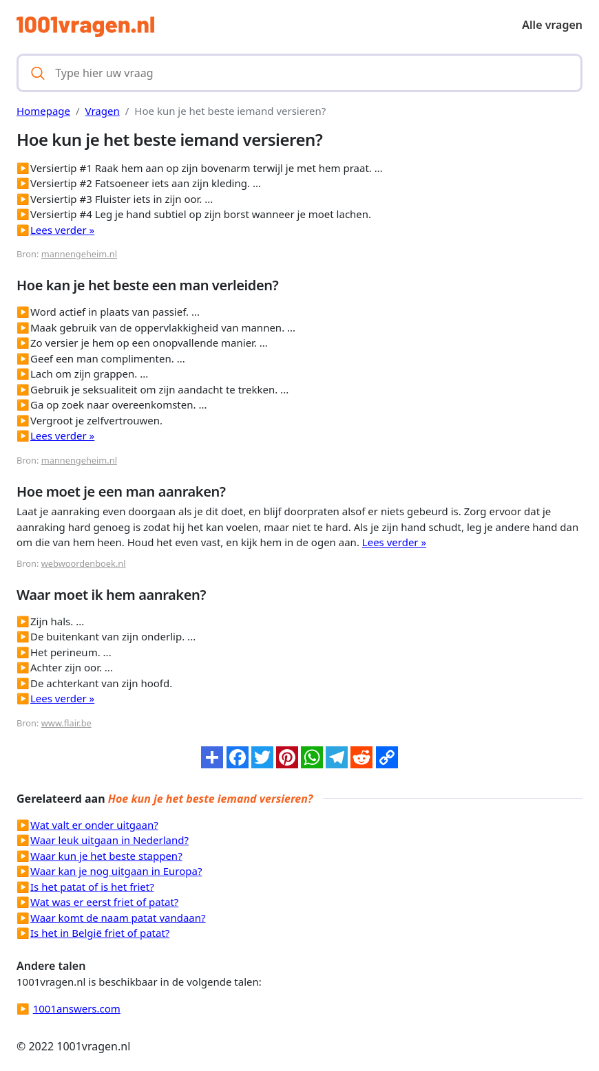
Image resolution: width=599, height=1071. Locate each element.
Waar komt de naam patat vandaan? (118, 917)
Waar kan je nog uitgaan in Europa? (116, 871)
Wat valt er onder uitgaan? (94, 825)
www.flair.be (66, 723)
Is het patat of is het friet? (92, 887)
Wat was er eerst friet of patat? (104, 902)
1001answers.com (76, 1008)
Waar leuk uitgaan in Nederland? (109, 840)
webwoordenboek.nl (83, 563)
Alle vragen (552, 24)
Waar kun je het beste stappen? (106, 856)
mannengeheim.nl (79, 254)
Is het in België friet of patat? (99, 933)
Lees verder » (62, 230)
